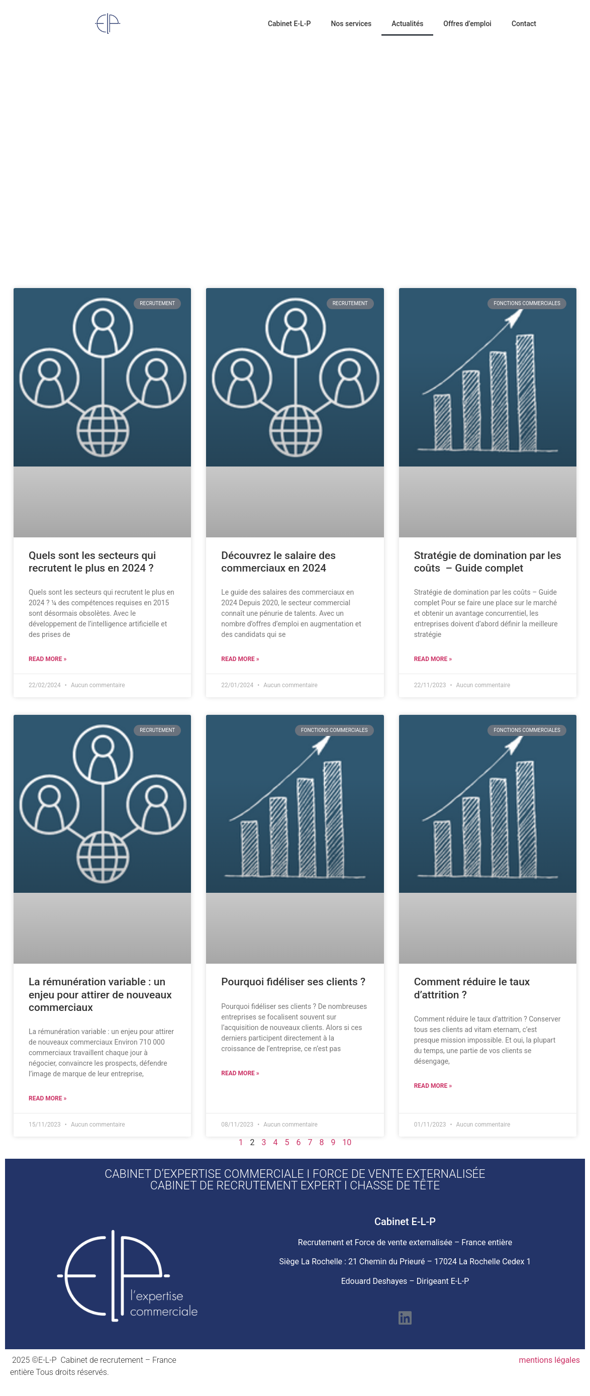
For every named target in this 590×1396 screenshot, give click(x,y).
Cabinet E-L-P (289, 24)
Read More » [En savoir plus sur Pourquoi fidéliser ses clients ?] (240, 1073)
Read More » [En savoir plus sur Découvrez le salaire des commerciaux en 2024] (240, 659)
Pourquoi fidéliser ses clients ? (293, 982)
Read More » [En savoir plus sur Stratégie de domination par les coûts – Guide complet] (433, 659)
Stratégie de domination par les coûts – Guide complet (487, 561)
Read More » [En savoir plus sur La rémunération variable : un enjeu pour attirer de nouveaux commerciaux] (47, 1098)
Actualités (407, 24)
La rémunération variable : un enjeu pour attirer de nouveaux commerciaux (100, 994)
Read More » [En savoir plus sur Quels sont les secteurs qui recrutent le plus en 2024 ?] (47, 659)
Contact (524, 24)
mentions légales (549, 1360)
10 (346, 1142)
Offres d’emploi (467, 24)
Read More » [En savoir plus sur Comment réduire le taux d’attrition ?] (433, 1085)
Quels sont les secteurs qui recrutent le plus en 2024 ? (92, 561)
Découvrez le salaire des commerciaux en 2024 (278, 561)
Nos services (351, 24)
